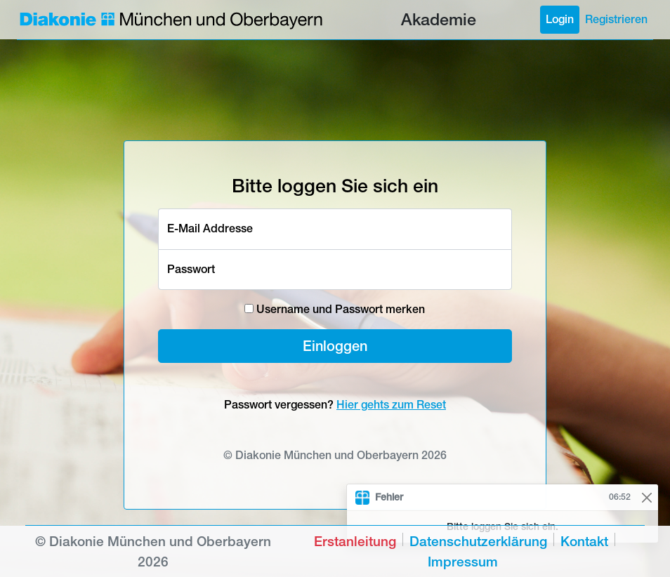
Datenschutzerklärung (478, 541)
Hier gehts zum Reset (391, 404)
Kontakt (584, 541)
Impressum (463, 561)
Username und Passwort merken (334, 309)
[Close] (646, 497)
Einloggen (335, 346)
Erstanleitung (355, 541)
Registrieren (616, 19)
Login (560, 19)
